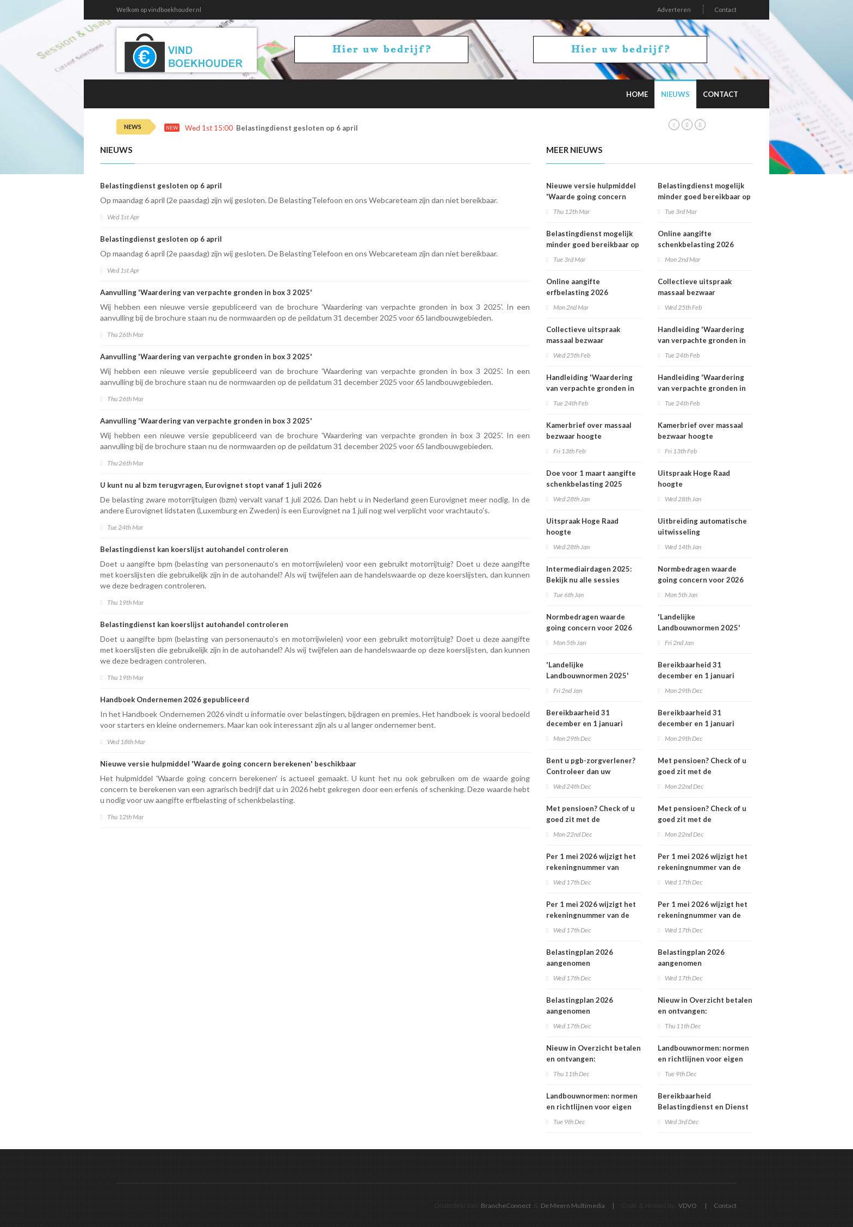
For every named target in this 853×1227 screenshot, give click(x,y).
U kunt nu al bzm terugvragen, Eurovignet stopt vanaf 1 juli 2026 (211, 485)
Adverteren (674, 9)
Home (637, 94)
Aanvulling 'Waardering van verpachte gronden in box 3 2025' (206, 292)
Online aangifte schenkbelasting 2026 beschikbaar (696, 244)
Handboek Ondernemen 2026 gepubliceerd (174, 699)
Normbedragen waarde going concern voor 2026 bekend (589, 627)
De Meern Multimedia (573, 1205)
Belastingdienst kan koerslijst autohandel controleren (194, 549)
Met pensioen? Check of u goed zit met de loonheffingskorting (590, 819)
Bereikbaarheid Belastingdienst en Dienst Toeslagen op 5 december (703, 1106)
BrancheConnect (506, 1205)
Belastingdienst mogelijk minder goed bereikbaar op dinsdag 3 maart (592, 244)
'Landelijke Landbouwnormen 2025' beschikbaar (587, 675)
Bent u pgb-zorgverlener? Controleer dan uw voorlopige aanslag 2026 (590, 771)
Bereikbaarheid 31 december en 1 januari (584, 718)
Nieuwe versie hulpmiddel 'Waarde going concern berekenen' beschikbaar (228, 763)
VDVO (687, 1205)
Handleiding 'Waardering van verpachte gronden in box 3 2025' (590, 388)
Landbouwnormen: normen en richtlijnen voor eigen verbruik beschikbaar (592, 1106)
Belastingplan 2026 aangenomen (579, 957)
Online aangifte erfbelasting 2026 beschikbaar (577, 292)
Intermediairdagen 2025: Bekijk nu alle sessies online (589, 580)
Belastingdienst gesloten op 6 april (297, 128)
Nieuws (675, 94)
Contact (725, 9)
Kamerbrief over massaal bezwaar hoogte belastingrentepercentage (592, 436)
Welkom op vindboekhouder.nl (158, 9)
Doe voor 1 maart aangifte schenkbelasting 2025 (591, 478)
